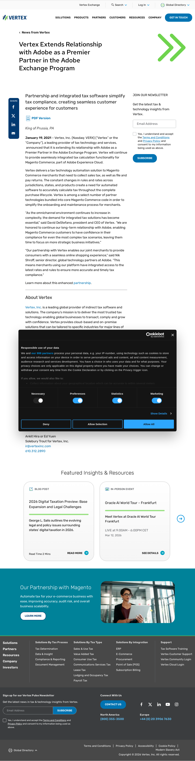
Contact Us (113, 704)
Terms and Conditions (156, 137)
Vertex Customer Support (176, 654)
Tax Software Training (174, 648)
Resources (137, 17)
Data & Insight (44, 654)
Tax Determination (46, 648)
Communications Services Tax (92, 664)
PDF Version (41, 118)
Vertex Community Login (176, 659)
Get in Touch (179, 17)
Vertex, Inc (33, 307)
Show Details (159, 413)
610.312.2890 (35, 451)
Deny (46, 424)
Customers (117, 17)
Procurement (124, 659)
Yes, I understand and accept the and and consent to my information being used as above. (155, 141)
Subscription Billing (128, 670)
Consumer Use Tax (85, 659)
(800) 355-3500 (112, 719)
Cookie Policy (167, 746)
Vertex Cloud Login (172, 664)
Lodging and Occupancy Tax (91, 675)
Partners (99, 17)
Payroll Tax (80, 680)
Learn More (33, 615)
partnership (82, 283)
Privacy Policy (151, 141)
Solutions (63, 17)
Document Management (49, 664)
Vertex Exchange (89, 4)
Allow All (148, 424)
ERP (118, 648)
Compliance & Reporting (50, 659)
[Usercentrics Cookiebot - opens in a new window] (148, 334)
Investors (10, 667)
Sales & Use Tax (83, 648)
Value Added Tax (84, 654)
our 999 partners (42, 353)
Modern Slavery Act (168, 749)
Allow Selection (97, 424)
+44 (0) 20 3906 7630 (155, 719)
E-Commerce (124, 654)
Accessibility (146, 746)
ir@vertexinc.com (38, 446)
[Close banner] (172, 335)
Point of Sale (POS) (127, 664)
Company (154, 17)
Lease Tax (80, 670)
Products (81, 17)
